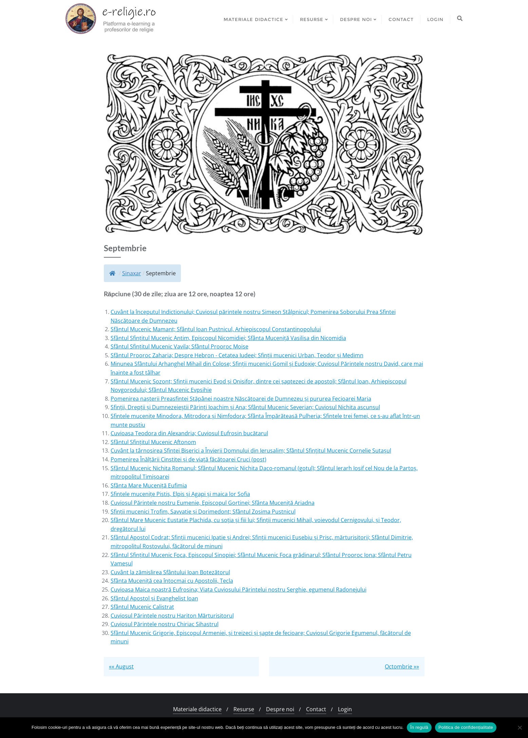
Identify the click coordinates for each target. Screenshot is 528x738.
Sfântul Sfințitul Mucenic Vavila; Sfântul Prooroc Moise (179, 346)
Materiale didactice (197, 709)
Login (345, 709)
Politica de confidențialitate (465, 727)
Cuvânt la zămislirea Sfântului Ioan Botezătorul (170, 572)
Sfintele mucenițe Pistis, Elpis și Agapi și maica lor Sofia (180, 494)
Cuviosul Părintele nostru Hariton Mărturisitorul (172, 615)
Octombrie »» (402, 666)
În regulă (419, 727)
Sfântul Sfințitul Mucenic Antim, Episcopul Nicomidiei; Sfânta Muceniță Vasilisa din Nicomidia (228, 338)
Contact (316, 709)
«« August (121, 666)
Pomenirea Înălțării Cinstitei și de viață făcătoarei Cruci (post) (188, 459)
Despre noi (280, 709)
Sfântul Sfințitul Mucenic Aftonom (153, 442)
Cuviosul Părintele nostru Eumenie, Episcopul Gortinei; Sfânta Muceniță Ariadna (213, 502)
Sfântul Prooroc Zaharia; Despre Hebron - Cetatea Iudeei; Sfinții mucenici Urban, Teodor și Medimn (237, 355)
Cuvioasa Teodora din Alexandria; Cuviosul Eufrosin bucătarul (189, 433)
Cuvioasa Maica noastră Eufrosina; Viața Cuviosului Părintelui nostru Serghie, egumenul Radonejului (238, 589)
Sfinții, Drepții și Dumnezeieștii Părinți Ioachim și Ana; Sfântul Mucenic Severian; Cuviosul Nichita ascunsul (245, 407)
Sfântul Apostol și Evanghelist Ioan (154, 598)
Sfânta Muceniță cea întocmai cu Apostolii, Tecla (172, 580)
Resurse (243, 709)
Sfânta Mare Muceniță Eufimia (149, 485)
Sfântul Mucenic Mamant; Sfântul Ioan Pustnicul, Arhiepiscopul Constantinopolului (216, 329)
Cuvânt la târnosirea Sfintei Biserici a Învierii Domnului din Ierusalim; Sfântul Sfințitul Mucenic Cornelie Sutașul (251, 450)
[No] (519, 727)
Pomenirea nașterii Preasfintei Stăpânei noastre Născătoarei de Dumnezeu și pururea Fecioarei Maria (241, 398)
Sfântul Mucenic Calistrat (142, 607)
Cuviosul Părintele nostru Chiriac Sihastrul (165, 624)
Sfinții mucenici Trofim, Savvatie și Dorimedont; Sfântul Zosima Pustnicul (203, 511)
